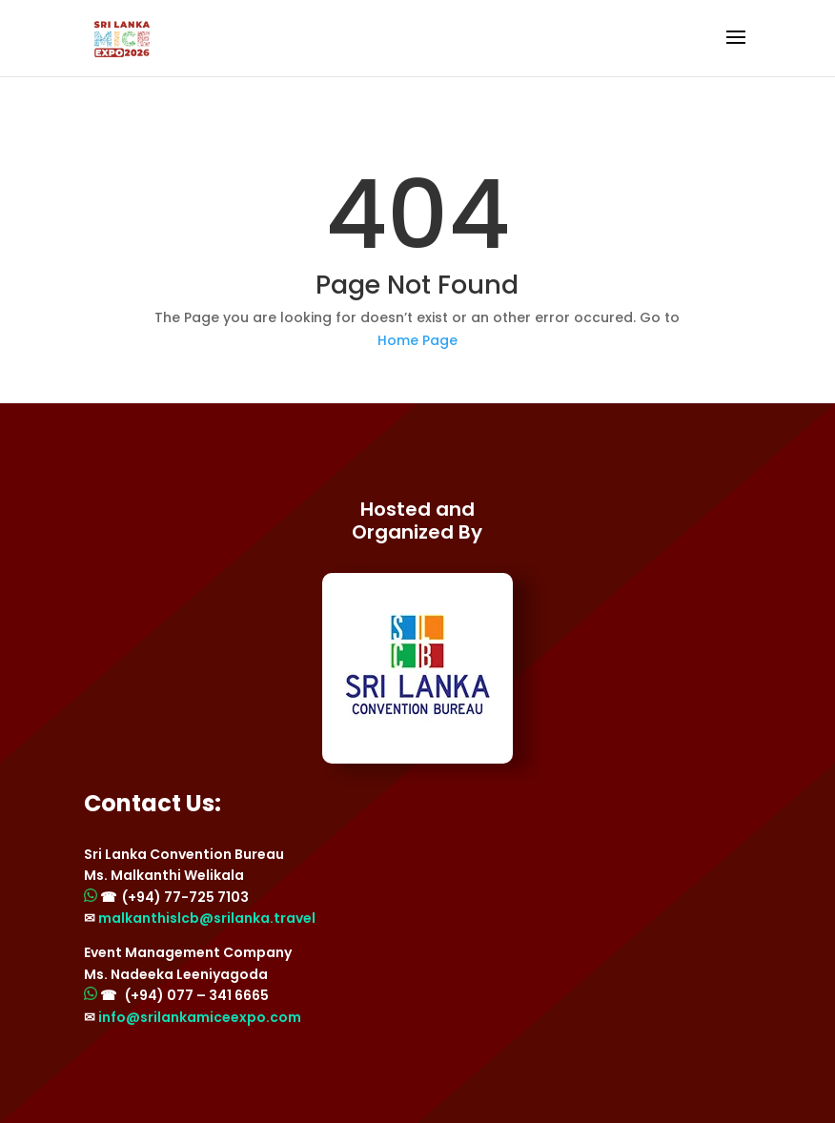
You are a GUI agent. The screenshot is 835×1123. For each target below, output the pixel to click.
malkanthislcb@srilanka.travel (207, 918)
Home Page (417, 340)
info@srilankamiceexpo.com (199, 1017)
